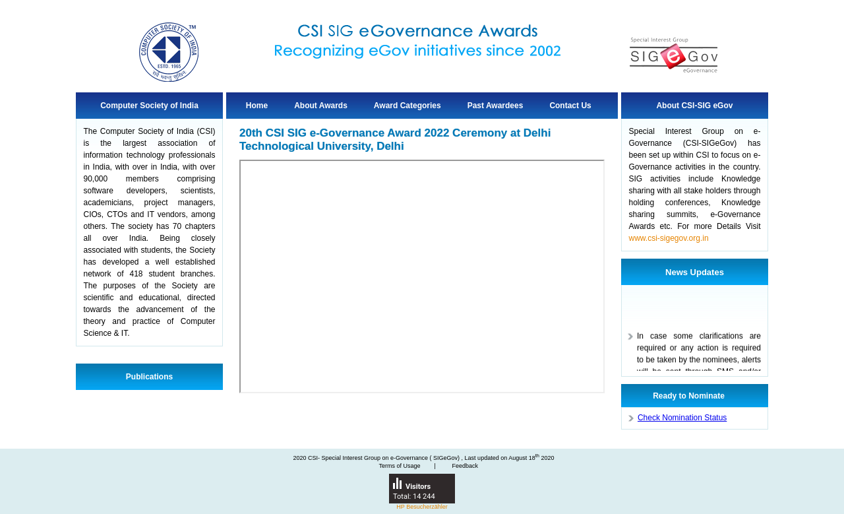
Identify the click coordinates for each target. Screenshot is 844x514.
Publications (149, 376)
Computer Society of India (149, 105)
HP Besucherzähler (421, 506)
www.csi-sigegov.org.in (668, 238)
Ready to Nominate (689, 396)
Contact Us (570, 105)
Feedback (465, 466)
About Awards (320, 105)
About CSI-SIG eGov (694, 105)
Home (257, 105)
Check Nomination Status (682, 417)
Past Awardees (495, 105)
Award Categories (407, 105)
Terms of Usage (400, 466)
